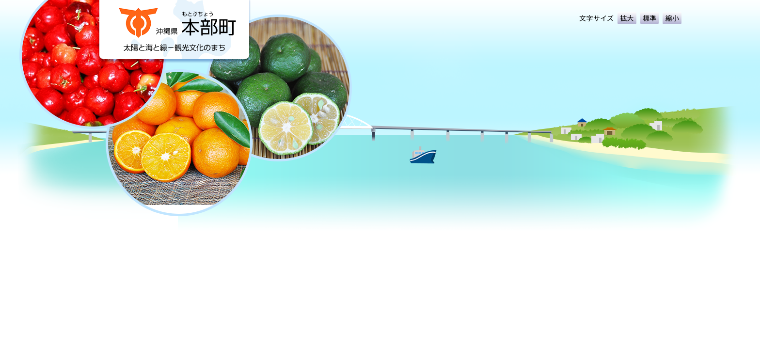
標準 (650, 18)
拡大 (627, 18)
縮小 (672, 18)
